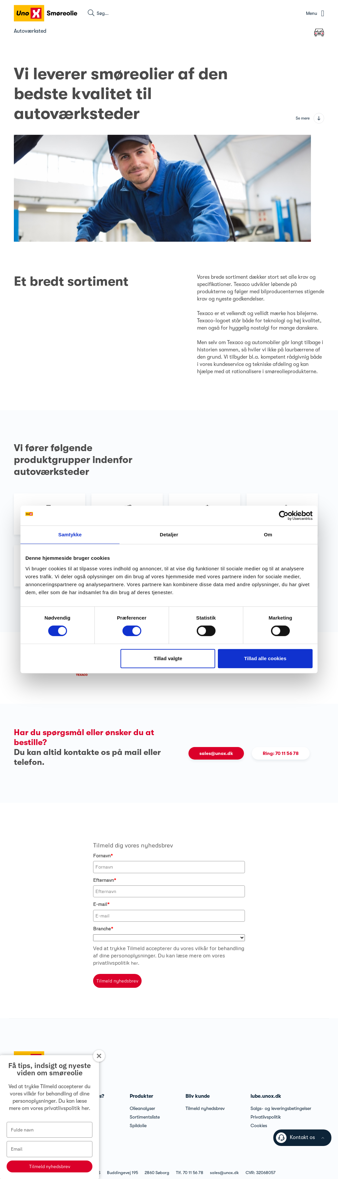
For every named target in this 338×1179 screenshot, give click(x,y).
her (85, 1108)
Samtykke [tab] (70, 534)
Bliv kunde (198, 1096)
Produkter (141, 1096)
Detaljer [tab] (169, 534)
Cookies (259, 1125)
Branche (103, 928)
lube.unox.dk (266, 1096)
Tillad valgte (168, 658)
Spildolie (138, 1125)
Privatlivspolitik (266, 1117)
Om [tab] (268, 534)
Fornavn (103, 855)
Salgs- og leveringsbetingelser (281, 1108)
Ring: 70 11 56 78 (281, 753)
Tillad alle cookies (265, 658)
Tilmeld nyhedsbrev (49, 1166)
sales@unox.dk (216, 753)
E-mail (101, 904)
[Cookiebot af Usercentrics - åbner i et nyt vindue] (284, 515)
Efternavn (104, 880)
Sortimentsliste (145, 1117)
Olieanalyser (142, 1108)
